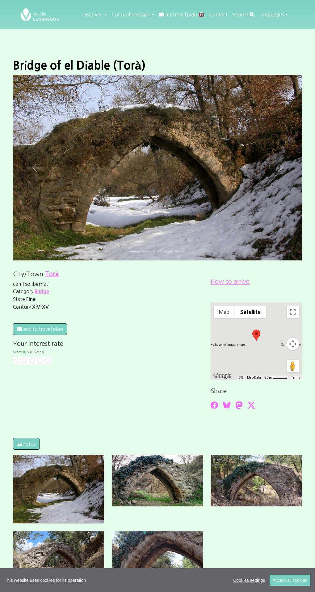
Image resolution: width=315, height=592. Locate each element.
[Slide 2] (157, 251)
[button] (256, 335)
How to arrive (230, 281)
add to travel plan (40, 329)
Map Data (254, 377)
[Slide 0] (135, 251)
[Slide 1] (146, 251)
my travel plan (181, 14)
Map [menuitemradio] (224, 312)
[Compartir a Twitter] (251, 405)
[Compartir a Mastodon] (239, 405)
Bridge (42, 291)
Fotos (26, 443)
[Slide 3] (168, 251)
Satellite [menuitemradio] (250, 312)
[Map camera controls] (293, 344)
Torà (52, 274)
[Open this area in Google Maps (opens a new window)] (222, 376)
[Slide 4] (179, 251)
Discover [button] (92, 14)
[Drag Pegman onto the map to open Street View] (293, 366)
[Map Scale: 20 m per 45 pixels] (276, 377)
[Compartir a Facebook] (214, 405)
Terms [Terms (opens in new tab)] (295, 377)
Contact (218, 14)
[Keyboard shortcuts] (241, 377)
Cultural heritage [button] (131, 14)
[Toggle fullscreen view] (293, 312)
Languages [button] (271, 14)
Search (243, 14)
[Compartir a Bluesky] (226, 405)
